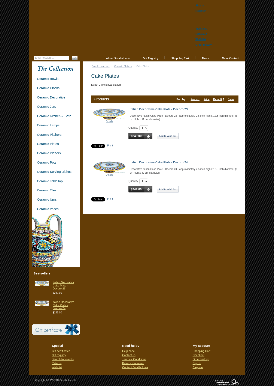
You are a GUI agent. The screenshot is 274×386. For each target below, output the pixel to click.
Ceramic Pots (46, 162)
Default (217, 99)
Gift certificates (61, 351)
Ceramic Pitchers (49, 134)
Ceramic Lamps (48, 125)
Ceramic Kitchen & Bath (54, 116)
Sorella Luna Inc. (101, 66)
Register (198, 367)
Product (195, 99)
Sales (231, 99)
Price (206, 99)
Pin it (110, 145)
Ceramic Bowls (47, 78)
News (205, 58)
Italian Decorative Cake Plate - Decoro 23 (159, 109)
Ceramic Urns (47, 199)
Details (109, 121)
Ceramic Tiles (47, 190)
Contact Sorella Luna (135, 367)
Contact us (129, 355)
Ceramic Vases (48, 209)
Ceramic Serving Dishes (54, 171)
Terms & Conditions (134, 359)
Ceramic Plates (48, 144)
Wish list (57, 367)
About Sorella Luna (118, 58)
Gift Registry (150, 58)
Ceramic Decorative (51, 97)
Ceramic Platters (123, 66)
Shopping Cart (180, 58)
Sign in (197, 363)
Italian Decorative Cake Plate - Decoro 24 (159, 162)
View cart (201, 28)
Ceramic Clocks (48, 88)
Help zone (128, 351)
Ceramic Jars (46, 106)
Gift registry (59, 355)
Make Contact (230, 58)
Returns (57, 363)
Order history (201, 359)
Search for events (63, 359)
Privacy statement (133, 363)
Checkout (198, 355)
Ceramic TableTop (50, 181)
